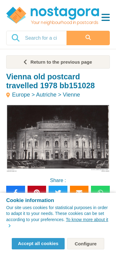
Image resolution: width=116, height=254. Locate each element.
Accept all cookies (38, 243)
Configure (86, 243)
